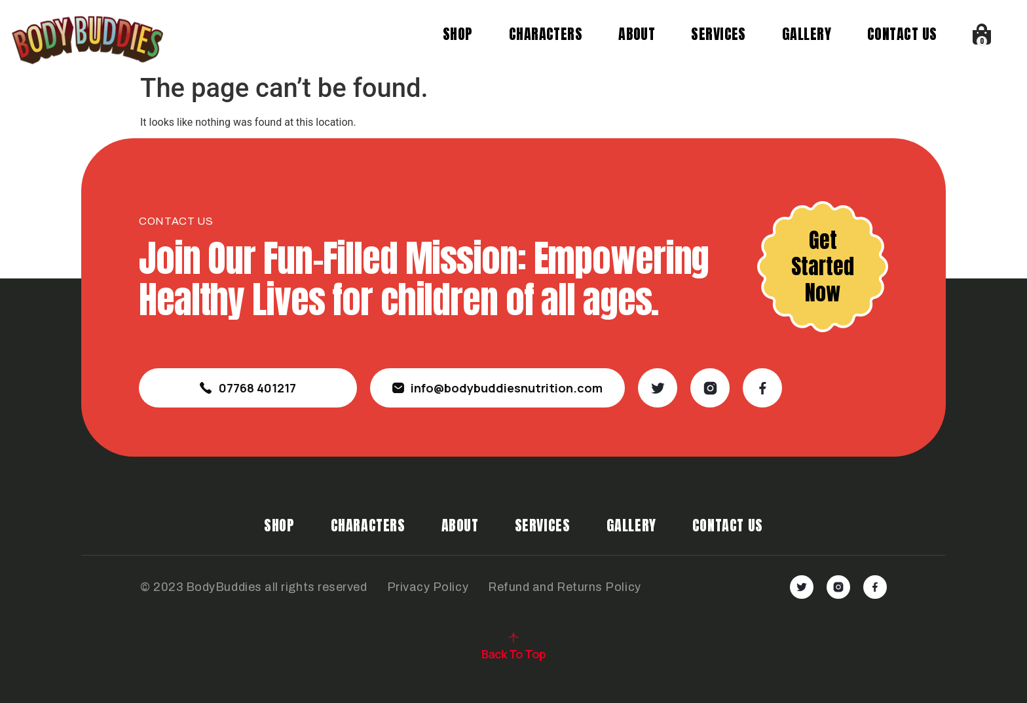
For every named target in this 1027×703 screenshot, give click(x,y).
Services (719, 34)
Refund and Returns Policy (564, 587)
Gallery (807, 34)
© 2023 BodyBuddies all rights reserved (253, 587)
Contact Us (902, 34)
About (637, 34)
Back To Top (513, 654)
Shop (458, 34)
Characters (545, 34)
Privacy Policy (428, 587)
